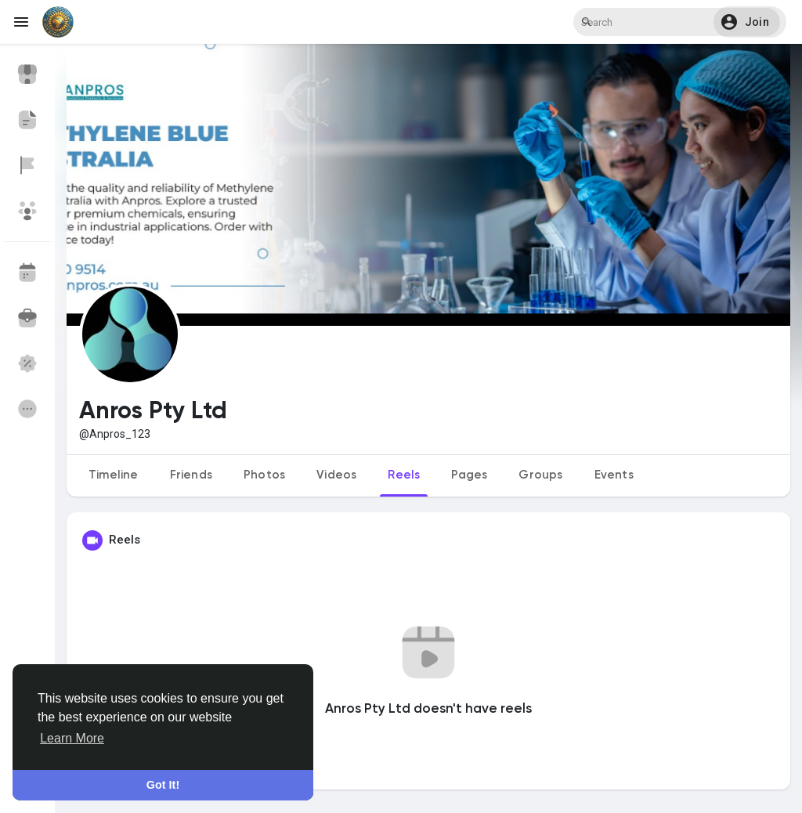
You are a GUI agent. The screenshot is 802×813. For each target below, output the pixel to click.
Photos (264, 475)
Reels (404, 475)
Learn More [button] (72, 738)
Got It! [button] (162, 785)
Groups (540, 475)
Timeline (114, 475)
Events (614, 475)
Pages (469, 475)
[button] (749, 22)
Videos (336, 475)
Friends (191, 475)
